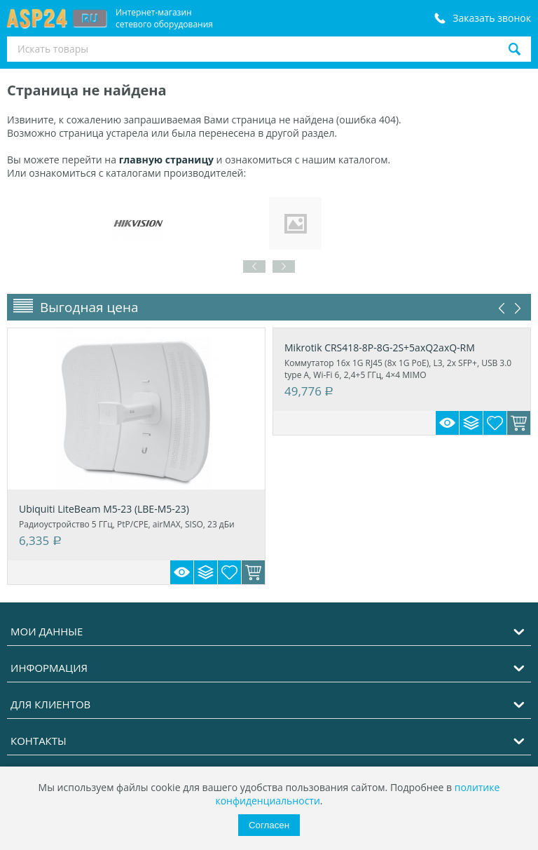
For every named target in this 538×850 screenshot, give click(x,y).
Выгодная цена (89, 307)
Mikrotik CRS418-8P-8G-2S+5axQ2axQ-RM (379, 347)
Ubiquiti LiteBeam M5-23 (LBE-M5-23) (104, 508)
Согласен (269, 825)
